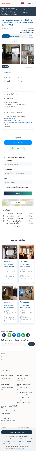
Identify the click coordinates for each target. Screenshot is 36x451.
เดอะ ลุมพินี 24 (21, 400)
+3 (28, 335)
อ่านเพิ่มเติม (7, 126)
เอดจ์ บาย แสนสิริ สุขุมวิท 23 (24, 402)
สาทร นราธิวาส (5, 384)
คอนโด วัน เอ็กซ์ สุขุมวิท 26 (24, 392)
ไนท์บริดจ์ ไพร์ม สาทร (7, 387)
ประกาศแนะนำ (11, 8)
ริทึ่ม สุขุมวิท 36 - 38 (22, 395)
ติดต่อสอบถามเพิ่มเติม (7, 331)
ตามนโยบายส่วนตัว (23, 187)
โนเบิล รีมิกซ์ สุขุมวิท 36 (6, 11)
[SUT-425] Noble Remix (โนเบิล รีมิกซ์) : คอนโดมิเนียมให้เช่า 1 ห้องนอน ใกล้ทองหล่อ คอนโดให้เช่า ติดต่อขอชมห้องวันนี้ (9, 265)
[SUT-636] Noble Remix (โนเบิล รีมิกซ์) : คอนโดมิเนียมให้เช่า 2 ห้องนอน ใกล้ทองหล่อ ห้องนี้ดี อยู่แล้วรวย (25, 265)
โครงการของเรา (5, 370)
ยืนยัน (18, 193)
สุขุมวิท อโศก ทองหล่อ (23, 384)
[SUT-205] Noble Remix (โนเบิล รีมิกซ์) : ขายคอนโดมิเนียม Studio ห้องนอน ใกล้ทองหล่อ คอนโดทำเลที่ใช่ (25, 306)
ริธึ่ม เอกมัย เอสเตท (22, 387)
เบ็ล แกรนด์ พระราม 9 (7, 418)
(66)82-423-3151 (15, 120)
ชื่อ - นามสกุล (8, 160)
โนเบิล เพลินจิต (21, 381)
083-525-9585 (10, 118)
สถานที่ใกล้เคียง (7, 210)
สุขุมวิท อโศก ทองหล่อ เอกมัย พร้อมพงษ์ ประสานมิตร (13, 10)
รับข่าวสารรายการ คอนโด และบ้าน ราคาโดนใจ (15, 340)
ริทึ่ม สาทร (3, 390)
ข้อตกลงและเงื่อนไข (23, 428)
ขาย (2, 356)
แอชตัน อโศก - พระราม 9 (8, 411)
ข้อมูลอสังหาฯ (7, 72)
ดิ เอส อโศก (20, 390)
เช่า (2, 359)
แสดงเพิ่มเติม (18, 226)
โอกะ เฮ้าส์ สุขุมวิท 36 (23, 397)
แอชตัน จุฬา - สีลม (6, 378)
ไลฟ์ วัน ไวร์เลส (21, 378)
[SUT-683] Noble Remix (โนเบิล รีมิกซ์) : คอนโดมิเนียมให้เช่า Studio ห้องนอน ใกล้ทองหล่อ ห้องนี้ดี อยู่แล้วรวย (9, 306)
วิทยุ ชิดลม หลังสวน (23, 375)
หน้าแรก (3, 8)
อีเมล (5, 178)
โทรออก (18, 142)
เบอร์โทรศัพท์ (8, 169)
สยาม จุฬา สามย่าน (7, 375)
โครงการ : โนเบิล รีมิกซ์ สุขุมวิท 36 (26, 32)
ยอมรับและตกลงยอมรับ (12, 187)
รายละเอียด (6, 89)
